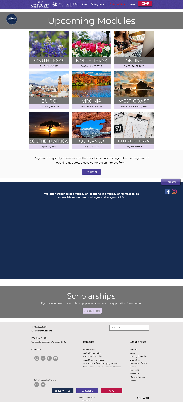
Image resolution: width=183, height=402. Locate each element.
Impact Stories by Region (94, 360)
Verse (132, 353)
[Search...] (128, 327)
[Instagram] (174, 191)
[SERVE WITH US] (62, 390)
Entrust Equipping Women (45, 380)
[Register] (170, 182)
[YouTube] (55, 358)
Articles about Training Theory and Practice (102, 367)
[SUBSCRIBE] (87, 390)
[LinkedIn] (49, 358)
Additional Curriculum (93, 356)
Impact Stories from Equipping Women (100, 363)
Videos (133, 380)
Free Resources (89, 349)
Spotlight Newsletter (92, 353)
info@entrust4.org (43, 330)
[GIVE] (145, 3)
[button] (92, 311)
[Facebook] (167, 191)
